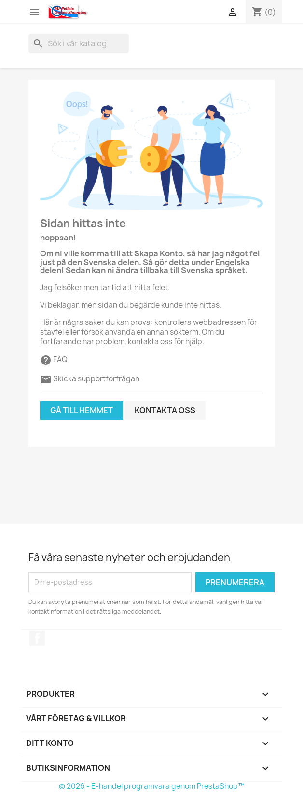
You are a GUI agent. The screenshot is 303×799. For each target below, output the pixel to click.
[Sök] (78, 43)
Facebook (37, 638)
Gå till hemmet (81, 410)
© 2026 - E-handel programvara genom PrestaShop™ (152, 786)
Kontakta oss (165, 410)
